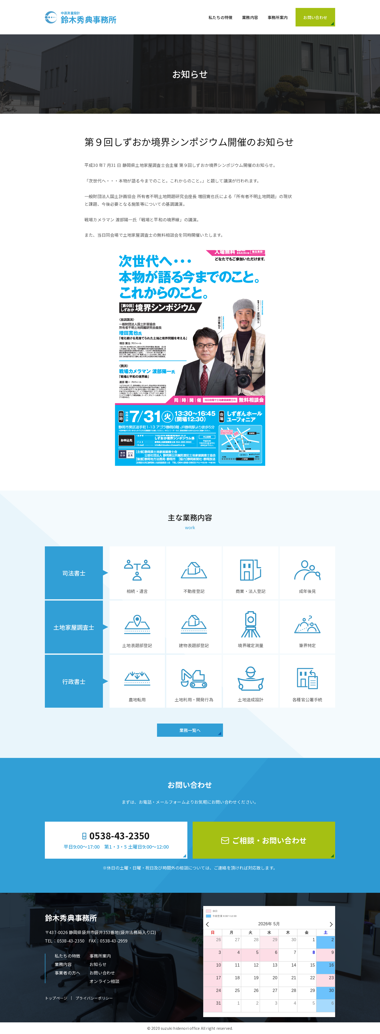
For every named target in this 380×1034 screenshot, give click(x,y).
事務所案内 (278, 17)
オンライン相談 (104, 981)
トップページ (56, 998)
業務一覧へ (190, 730)
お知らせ (98, 964)
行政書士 (74, 681)
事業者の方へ (67, 972)
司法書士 (74, 573)
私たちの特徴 (220, 17)
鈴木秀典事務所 (88, 17)
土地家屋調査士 (73, 627)
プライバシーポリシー (94, 998)
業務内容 (250, 17)
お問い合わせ (102, 972)
